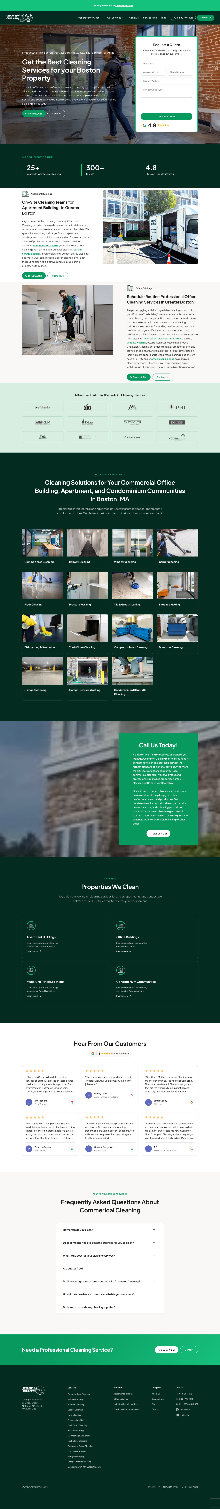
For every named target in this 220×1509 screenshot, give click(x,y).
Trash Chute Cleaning (77, 1441)
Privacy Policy (153, 1486)
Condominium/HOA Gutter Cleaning (84, 1467)
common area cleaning (46, 245)
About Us (134, 17)
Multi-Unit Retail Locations (126, 1404)
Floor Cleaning (74, 1415)
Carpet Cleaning (75, 1409)
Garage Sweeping (76, 1456)
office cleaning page (162, 358)
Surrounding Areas (124, 5)
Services (72, 1387)
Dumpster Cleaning (77, 1451)
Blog (163, 17)
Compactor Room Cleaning (80, 1446)
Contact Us (58, 275)
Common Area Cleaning (79, 1394)
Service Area (150, 17)
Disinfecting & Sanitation (79, 1435)
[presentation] (162, 106)
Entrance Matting (76, 1430)
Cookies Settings (190, 1486)
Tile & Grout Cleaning (77, 1425)
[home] (19, 18)
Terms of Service (170, 1486)
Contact (56, 113)
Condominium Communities (127, 1409)
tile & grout (175, 338)
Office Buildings (121, 1399)
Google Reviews (164, 173)
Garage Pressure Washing (79, 1461)
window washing (136, 342)
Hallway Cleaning (75, 1399)
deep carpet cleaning (156, 338)
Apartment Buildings (123, 1393)
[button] (90, 17)
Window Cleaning (76, 1404)
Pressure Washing (76, 1420)
